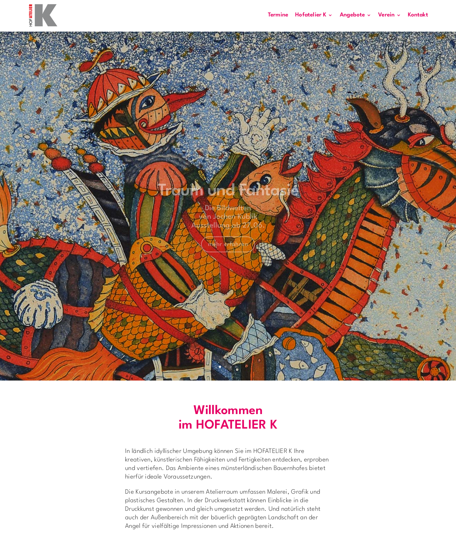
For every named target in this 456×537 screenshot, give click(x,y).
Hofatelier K (310, 15)
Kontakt (418, 15)
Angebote (352, 15)
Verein (386, 15)
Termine (278, 15)
